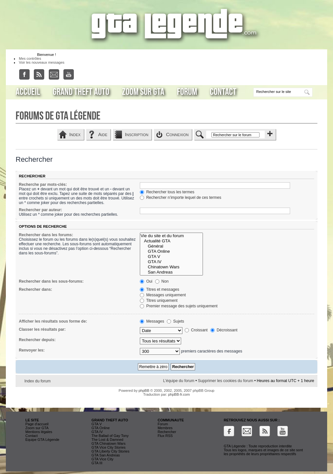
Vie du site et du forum (171, 235)
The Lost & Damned (107, 440)
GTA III (96, 463)
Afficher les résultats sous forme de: (53, 321)
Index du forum (37, 381)
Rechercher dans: (35, 289)
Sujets (175, 321)
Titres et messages (159, 289)
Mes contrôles (30, 58)
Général (171, 246)
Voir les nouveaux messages (41, 62)
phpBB (144, 390)
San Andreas (171, 272)
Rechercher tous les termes (167, 192)
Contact (223, 92)
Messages (152, 321)
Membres (165, 428)
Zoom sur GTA (143, 92)
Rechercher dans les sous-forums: (51, 281)
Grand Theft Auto (81, 92)
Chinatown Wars (171, 267)
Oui (146, 281)
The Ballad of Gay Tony (109, 436)
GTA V (171, 256)
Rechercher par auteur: (40, 210)
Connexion (177, 134)
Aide (102, 134)
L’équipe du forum (178, 380)
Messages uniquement (163, 295)
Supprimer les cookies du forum (225, 380)
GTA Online (171, 251)
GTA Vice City (102, 459)
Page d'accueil (36, 424)
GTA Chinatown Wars (108, 443)
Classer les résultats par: (42, 329)
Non (162, 281)
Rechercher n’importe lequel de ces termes (180, 197)
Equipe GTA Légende (42, 440)
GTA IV (171, 261)
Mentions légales (38, 432)
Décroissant (223, 330)
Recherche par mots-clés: (43, 184)
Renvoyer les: (32, 350)
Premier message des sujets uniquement (179, 306)
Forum (187, 92)
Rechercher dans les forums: (46, 235)
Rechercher (167, 432)
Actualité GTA (171, 241)
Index (75, 134)
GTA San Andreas (105, 455)
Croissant (196, 330)
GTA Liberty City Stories (110, 451)
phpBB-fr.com (179, 394)
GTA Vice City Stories (108, 447)
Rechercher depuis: (37, 340)
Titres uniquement (159, 300)
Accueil (28, 92)
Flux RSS (165, 436)
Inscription (136, 134)
